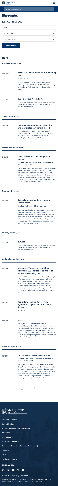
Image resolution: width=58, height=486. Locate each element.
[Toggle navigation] (53, 3)
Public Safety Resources (10, 441)
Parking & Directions (9, 459)
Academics (6, 433)
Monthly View (17, 22)
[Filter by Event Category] (29, 33)
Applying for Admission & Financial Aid (16, 428)
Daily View (6, 22)
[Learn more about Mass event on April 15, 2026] (20, 320)
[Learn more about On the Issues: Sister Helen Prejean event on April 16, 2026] (34, 355)
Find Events (11, 45)
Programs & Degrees (9, 420)
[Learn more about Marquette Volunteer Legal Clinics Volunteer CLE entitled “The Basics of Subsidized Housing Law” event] (35, 271)
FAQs (4, 455)
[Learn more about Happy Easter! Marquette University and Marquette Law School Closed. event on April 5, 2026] (35, 126)
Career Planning (8, 424)
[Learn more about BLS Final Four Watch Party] (30, 99)
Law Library (6, 450)
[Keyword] (29, 27)
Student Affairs (7, 437)
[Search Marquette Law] (29, 9)
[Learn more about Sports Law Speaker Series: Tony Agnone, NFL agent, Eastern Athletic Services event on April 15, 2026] (35, 304)
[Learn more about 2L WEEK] (21, 241)
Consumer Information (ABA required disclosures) (20, 446)
